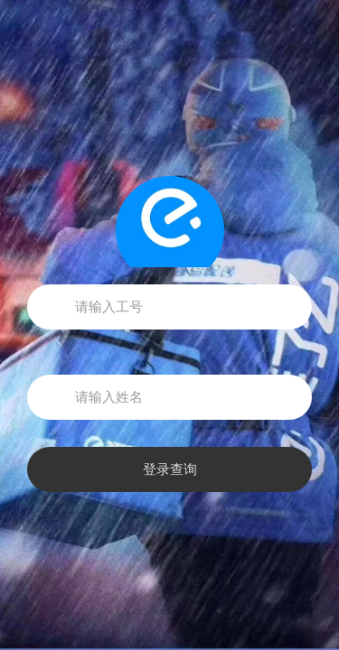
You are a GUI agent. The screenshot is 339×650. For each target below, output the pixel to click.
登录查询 (170, 469)
